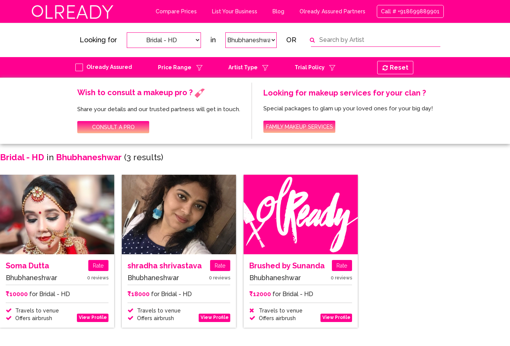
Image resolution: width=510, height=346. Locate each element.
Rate (98, 266)
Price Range (174, 67)
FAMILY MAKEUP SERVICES (299, 127)
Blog (278, 11)
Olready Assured (109, 67)
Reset (395, 67)
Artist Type (243, 67)
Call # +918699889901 (410, 11)
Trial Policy (310, 67)
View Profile (93, 317)
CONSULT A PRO (113, 127)
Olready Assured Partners (332, 11)
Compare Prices (176, 11)
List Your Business (234, 11)
